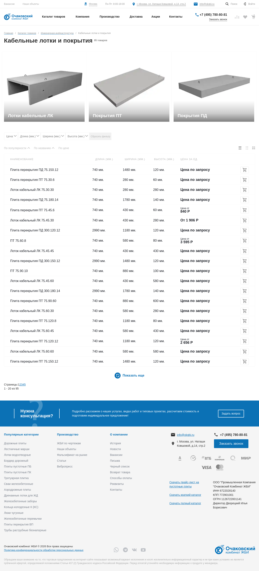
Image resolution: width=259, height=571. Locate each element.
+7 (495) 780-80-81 (213, 14)
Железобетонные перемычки (23, 518)
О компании (119, 434)
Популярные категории (21, 434)
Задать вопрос (231, 413)
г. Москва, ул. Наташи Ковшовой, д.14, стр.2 (161, 4)
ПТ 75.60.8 (18, 240)
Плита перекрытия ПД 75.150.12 (34, 169)
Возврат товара (120, 472)
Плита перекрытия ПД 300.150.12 (35, 261)
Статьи (61, 460)
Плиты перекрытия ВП (18, 524)
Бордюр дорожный (16, 460)
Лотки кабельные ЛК (30, 115)
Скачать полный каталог (185, 503)
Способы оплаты (121, 478)
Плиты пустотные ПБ (17, 466)
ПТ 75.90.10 (19, 271)
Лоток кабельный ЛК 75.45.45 (32, 251)
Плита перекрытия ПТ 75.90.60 (33, 301)
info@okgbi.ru (207, 4)
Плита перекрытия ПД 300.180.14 (35, 291)
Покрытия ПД (192, 115)
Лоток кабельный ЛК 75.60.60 (32, 351)
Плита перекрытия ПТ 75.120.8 (33, 321)
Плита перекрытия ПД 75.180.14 (34, 199)
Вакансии (9, 4)
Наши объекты (31, 4)
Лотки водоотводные (17, 454)
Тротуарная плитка (16, 478)
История (115, 443)
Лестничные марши (16, 449)
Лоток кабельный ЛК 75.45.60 (32, 281)
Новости (115, 449)
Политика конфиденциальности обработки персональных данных (43, 550)
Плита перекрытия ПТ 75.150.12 (34, 361)
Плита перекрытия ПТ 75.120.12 (34, 341)
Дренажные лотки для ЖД (21, 495)
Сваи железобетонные (18, 483)
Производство (67, 434)
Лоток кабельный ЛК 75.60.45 (32, 331)
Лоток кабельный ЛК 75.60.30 (32, 311)
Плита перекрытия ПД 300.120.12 (35, 230)
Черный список (120, 466)
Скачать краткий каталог (185, 494)
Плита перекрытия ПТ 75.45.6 (32, 210)
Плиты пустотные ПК (17, 472)
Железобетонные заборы (20, 501)
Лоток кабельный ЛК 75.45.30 (32, 220)
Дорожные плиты (15, 443)
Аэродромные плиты (17, 489)
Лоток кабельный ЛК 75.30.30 (32, 189)
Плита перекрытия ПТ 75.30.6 (32, 179)
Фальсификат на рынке (72, 454)
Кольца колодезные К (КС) (21, 507)
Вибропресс (65, 466)
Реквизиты (117, 483)
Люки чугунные (13, 512)
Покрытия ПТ (107, 115)
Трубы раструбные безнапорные (25, 530)
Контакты (116, 489)
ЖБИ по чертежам (69, 443)
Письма (115, 460)
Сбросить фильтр (100, 136)
